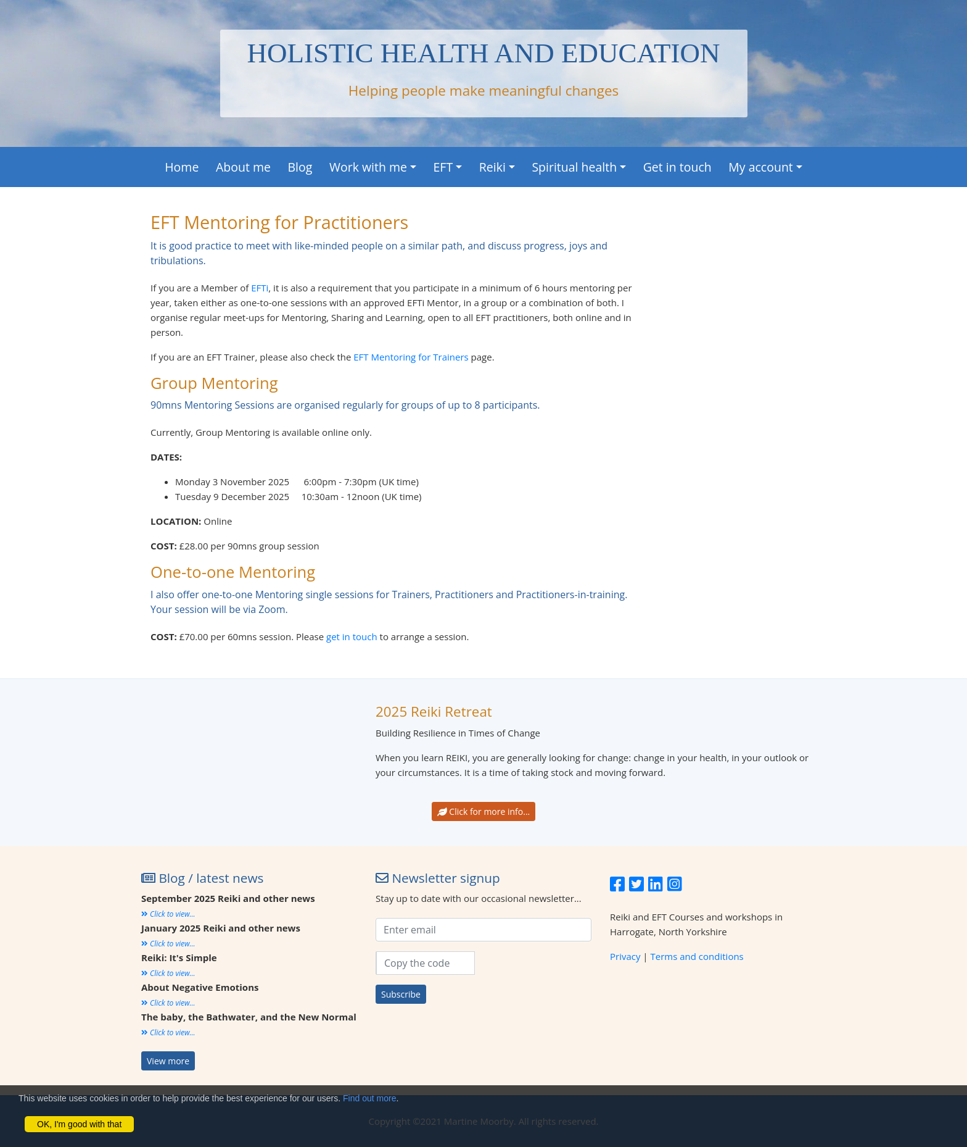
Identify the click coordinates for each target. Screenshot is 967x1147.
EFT (443, 167)
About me (243, 167)
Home (182, 167)
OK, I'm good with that (79, 1124)
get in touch (351, 636)
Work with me (368, 167)
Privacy (625, 956)
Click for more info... (483, 811)
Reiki (492, 167)
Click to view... (168, 914)
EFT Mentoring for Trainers (410, 357)
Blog (300, 167)
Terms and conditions (697, 956)
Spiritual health (574, 167)
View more (168, 1061)
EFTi (259, 288)
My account (760, 167)
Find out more (369, 1098)
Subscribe (401, 994)
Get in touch (677, 167)
